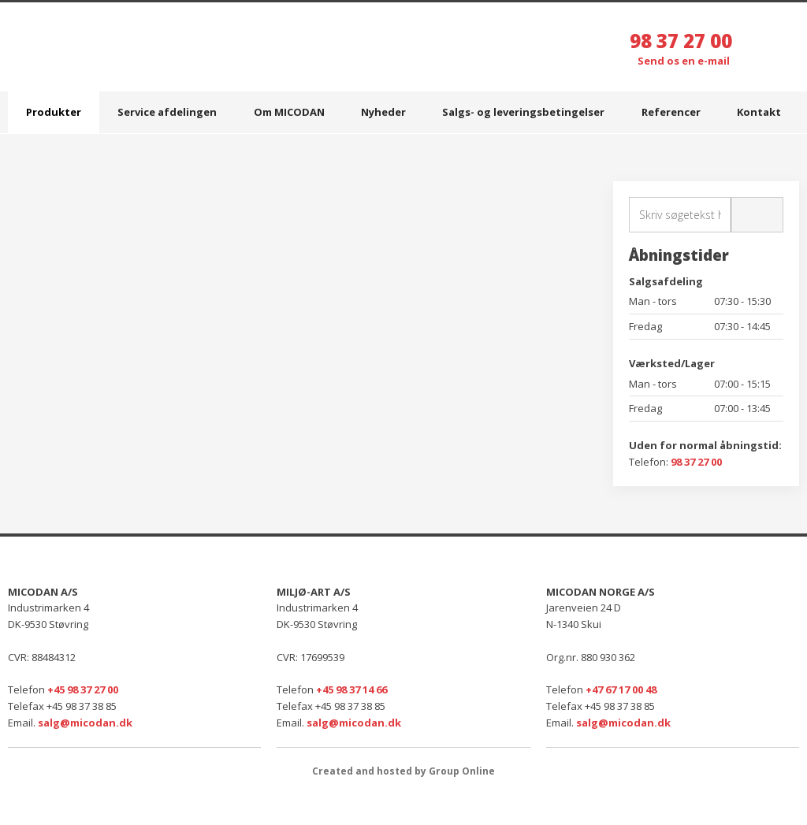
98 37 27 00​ (696, 462)
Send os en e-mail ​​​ (685, 61)
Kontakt (759, 112)
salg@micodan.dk (85, 722)
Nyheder (383, 112)
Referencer (671, 112)
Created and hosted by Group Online (403, 771)
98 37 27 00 (681, 41)
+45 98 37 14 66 (351, 689)
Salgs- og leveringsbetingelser (523, 112)
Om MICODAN (289, 112)
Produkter (53, 112)
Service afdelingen (167, 112)
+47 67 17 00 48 (621, 689)
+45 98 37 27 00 (82, 689)
